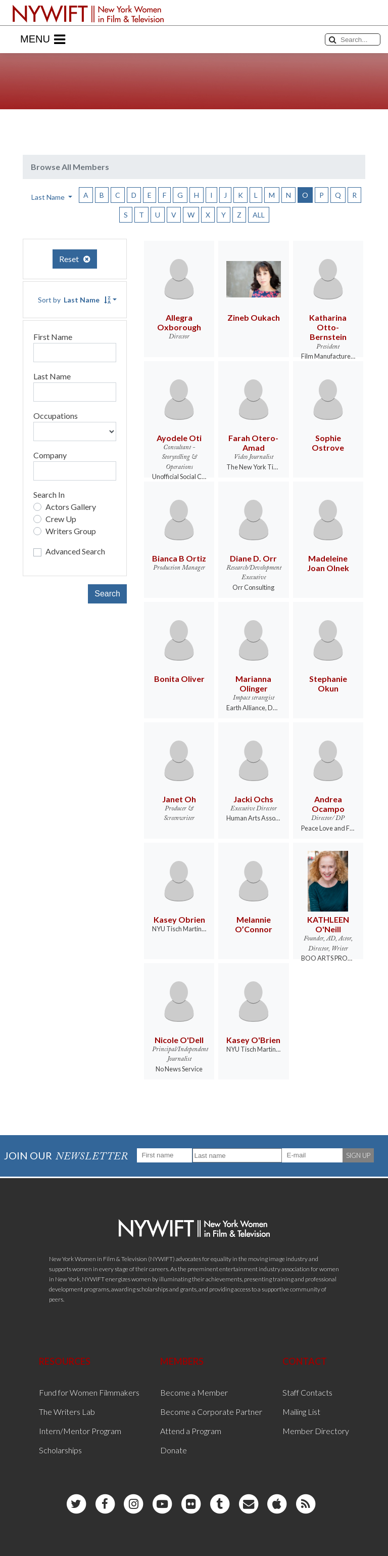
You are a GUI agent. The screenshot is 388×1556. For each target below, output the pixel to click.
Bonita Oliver (179, 678)
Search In (49, 494)
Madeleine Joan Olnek (328, 563)
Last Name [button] (48, 197)
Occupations (55, 415)
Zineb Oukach (253, 317)
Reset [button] (74, 259)
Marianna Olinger (253, 683)
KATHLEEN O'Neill (328, 924)
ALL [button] (259, 214)
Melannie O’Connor (253, 924)
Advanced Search (75, 551)
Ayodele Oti (179, 438)
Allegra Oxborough (179, 322)
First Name (52, 336)
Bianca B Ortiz (179, 558)
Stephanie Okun (328, 683)
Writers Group (70, 531)
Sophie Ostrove (328, 442)
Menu (42, 39)
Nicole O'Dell (179, 1040)
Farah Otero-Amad (253, 442)
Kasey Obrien (179, 919)
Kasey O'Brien (253, 1040)
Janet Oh (179, 799)
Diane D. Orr (253, 558)
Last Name (52, 376)
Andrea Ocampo (328, 803)
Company (50, 455)
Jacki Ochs (253, 799)
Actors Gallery (70, 506)
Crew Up (60, 519)
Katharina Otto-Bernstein (328, 327)
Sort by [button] (74, 299)
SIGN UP (358, 1155)
